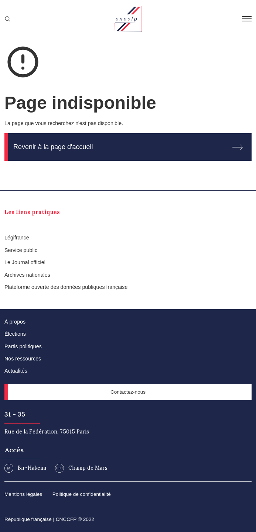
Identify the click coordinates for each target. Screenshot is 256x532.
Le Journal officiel (24, 262)
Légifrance (16, 238)
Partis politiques (23, 346)
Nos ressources (22, 359)
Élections (15, 334)
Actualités (15, 371)
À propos (14, 322)
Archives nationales (27, 275)
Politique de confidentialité (81, 494)
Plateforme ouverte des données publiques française (65, 287)
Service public (20, 250)
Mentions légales (23, 494)
